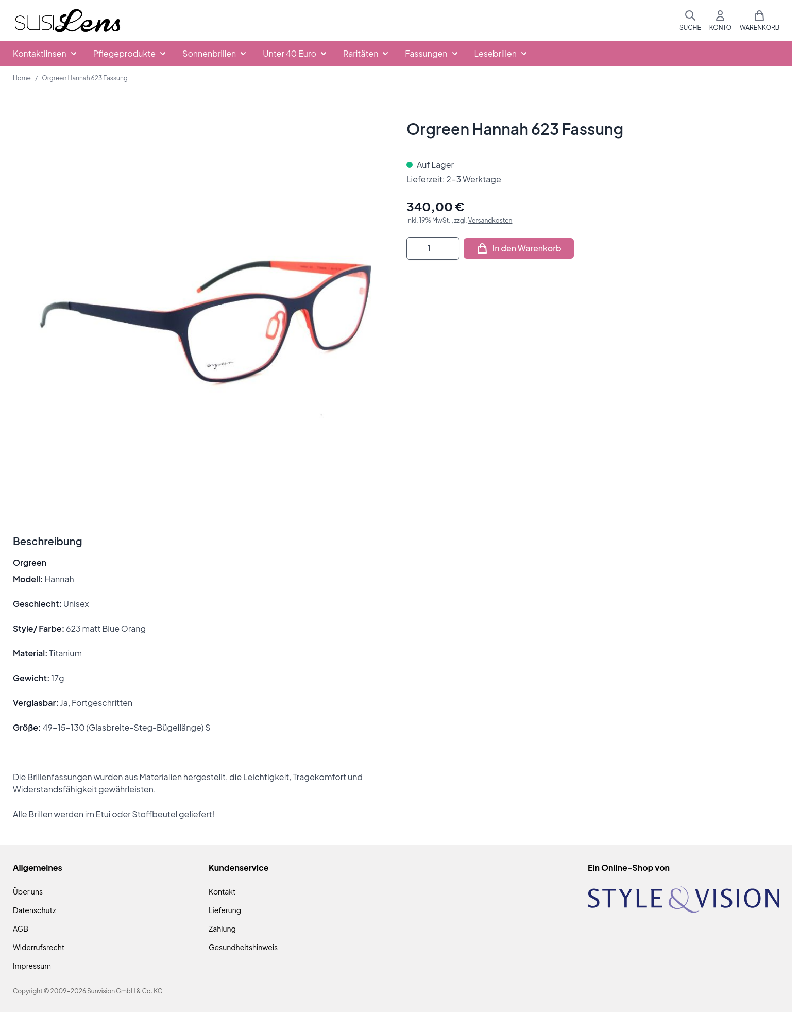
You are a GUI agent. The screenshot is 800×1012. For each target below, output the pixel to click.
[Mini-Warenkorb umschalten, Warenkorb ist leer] (759, 20)
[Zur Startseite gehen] (67, 21)
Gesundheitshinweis (243, 947)
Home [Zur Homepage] (22, 78)
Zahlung (222, 928)
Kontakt (222, 891)
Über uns (28, 891)
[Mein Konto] (720, 20)
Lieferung (225, 910)
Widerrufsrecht (38, 947)
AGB (20, 928)
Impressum (32, 965)
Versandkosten (490, 220)
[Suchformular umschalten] (690, 20)
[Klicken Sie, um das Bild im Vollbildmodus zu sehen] (199, 306)
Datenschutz (34, 910)
